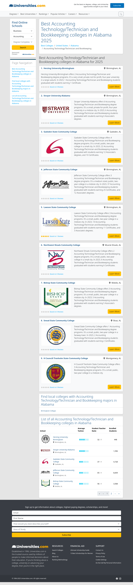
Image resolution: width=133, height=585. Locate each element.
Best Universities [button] (28, 14)
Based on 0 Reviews (56, 87)
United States (62, 45)
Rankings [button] (43, 14)
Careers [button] (71, 14)
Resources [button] (83, 14)
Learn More (114, 86)
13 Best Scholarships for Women (81, 553)
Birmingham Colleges (48, 411)
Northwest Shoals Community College (62, 245)
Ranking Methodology (59, 560)
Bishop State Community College (59, 282)
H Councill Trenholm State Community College (66, 358)
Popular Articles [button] (58, 14)
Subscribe (117, 5)
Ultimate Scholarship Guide (79, 550)
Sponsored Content (15, 53)
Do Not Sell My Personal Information (108, 563)
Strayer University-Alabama (57, 95)
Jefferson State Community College (60, 169)
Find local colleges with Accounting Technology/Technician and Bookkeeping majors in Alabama (22, 86)
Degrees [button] (13, 14)
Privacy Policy (100, 553)
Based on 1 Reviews (56, 236)
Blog (53, 553)
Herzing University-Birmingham (59, 68)
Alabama (75, 45)
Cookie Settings (101, 560)
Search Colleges (57, 550)
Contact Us (99, 550)
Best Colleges (47, 45)
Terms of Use (100, 557)
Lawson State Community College (60, 207)
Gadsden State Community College (60, 131)
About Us (55, 557)
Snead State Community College (59, 320)
